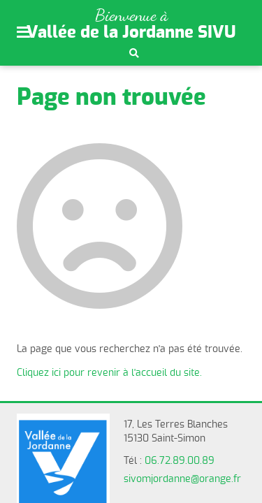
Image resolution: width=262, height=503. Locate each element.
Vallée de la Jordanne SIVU (131, 32)
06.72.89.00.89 (179, 461)
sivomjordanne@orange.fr (182, 479)
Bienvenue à (131, 15)
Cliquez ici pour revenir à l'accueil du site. (109, 373)
